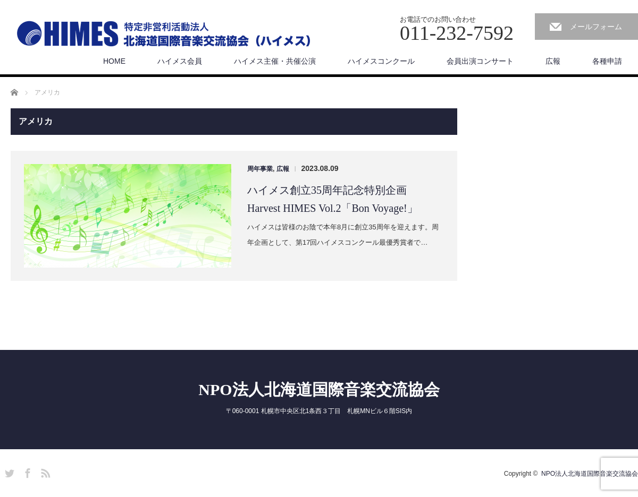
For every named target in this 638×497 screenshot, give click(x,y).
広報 (552, 61)
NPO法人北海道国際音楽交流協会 (318, 389)
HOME (114, 61)
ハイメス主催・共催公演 (275, 61)
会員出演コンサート (480, 61)
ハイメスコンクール (381, 61)
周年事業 (260, 169)
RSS (44, 471)
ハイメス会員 (179, 61)
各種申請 (607, 61)
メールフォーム (596, 26)
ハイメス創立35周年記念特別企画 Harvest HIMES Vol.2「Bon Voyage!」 (332, 199)
